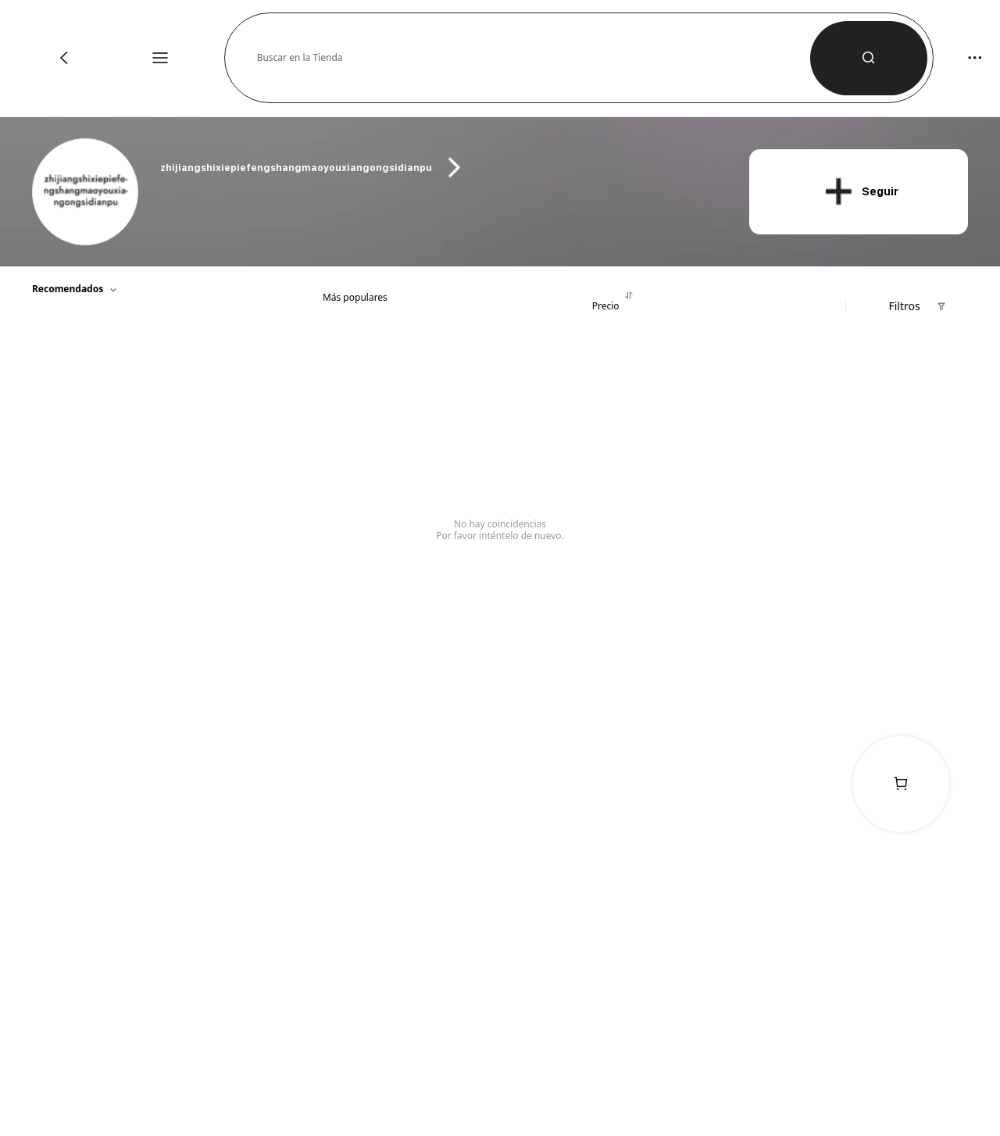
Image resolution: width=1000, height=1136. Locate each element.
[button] (533, 57)
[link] (86, 192)
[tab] (354, 291)
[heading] (438, 168)
